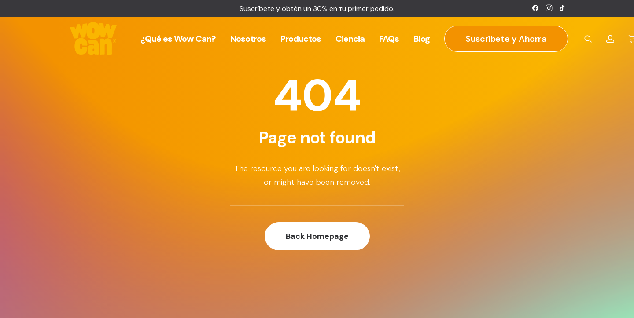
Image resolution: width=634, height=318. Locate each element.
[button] (535, 8)
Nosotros (248, 38)
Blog (421, 38)
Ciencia (350, 38)
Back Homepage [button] (317, 236)
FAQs (389, 38)
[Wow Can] (93, 38)
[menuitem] (535, 8)
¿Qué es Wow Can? (178, 38)
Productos (300, 38)
